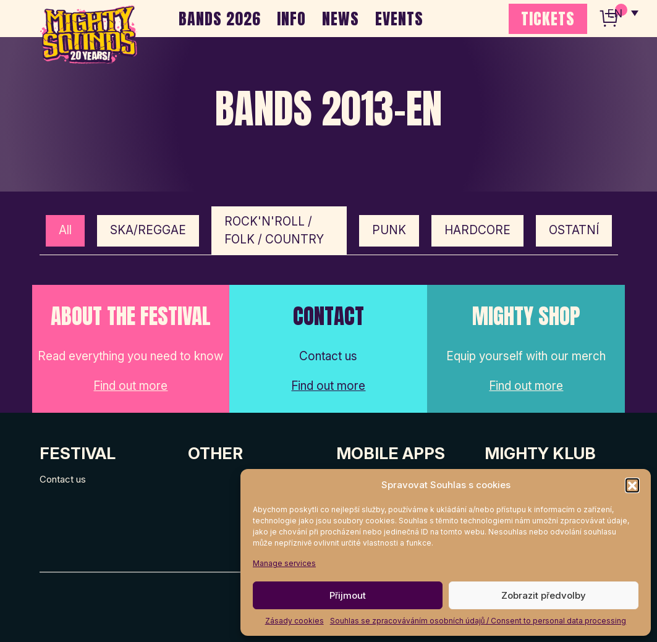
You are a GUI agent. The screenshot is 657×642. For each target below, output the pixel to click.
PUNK (389, 230)
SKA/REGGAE (148, 230)
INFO (291, 18)
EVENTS (399, 18)
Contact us (63, 479)
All (65, 230)
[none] (622, 12)
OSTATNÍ (574, 230)
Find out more (130, 386)
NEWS (340, 18)
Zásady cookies (294, 620)
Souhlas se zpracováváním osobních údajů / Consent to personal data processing (478, 620)
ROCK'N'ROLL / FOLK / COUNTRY (274, 230)
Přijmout (347, 595)
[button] (632, 485)
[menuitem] (622, 12)
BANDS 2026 (220, 18)
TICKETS (548, 18)
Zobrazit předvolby (543, 595)
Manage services (284, 563)
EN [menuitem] (613, 13)
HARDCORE (477, 230)
